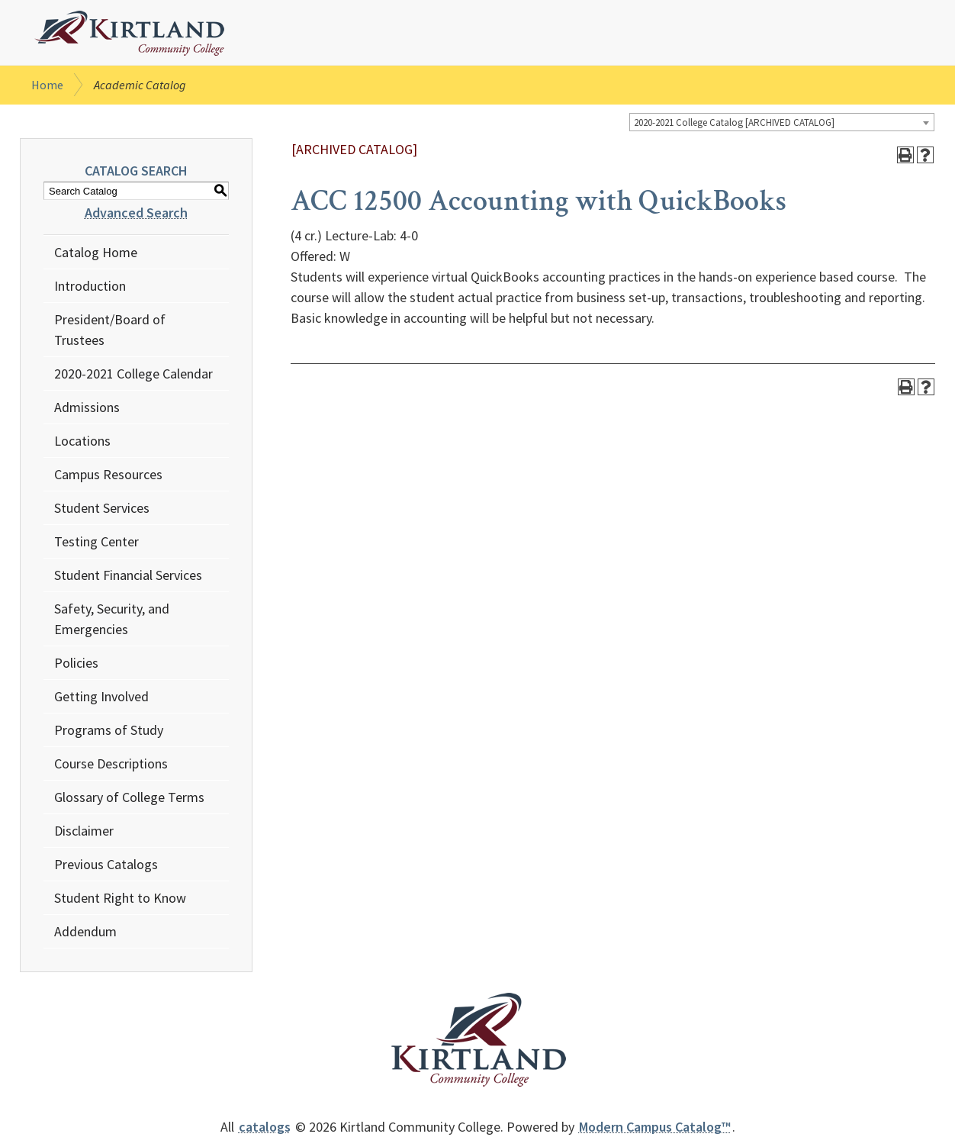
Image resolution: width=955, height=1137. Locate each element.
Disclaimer (84, 830)
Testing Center (96, 541)
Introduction (90, 286)
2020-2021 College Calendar (133, 373)
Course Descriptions (111, 763)
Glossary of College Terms (129, 797)
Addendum (85, 931)
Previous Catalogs (106, 864)
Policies (76, 663)
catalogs (265, 1126)
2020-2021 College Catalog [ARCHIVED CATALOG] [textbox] (734, 122)
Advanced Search (136, 212)
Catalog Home (95, 252)
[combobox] (781, 122)
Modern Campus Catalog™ (655, 1126)
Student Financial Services (128, 575)
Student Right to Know (120, 898)
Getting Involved (101, 696)
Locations (82, 440)
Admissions (87, 407)
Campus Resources (108, 474)
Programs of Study (108, 730)
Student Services (102, 508)
